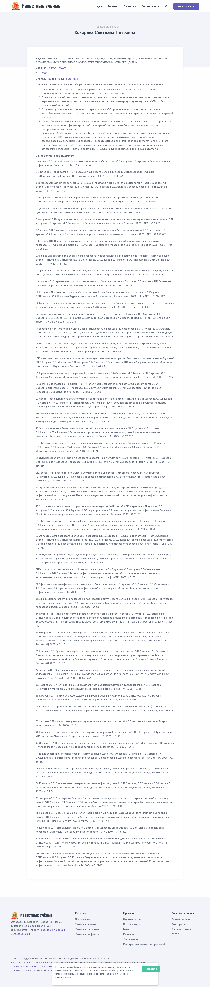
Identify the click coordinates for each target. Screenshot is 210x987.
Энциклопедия (150, 6)
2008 (44, 73)
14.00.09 (61, 67)
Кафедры (128, 934)
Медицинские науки (107, 26)
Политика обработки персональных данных (36, 966)
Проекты (129, 6)
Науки (98, 6)
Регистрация (178, 924)
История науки (131, 924)
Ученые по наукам (85, 924)
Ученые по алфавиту (87, 934)
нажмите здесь (63, 977)
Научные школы (132, 919)
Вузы (126, 929)
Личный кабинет (186, 6)
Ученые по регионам (87, 929)
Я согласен (151, 968)
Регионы (113, 6)
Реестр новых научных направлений (144, 944)
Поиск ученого (83, 919)
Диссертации (131, 939)
